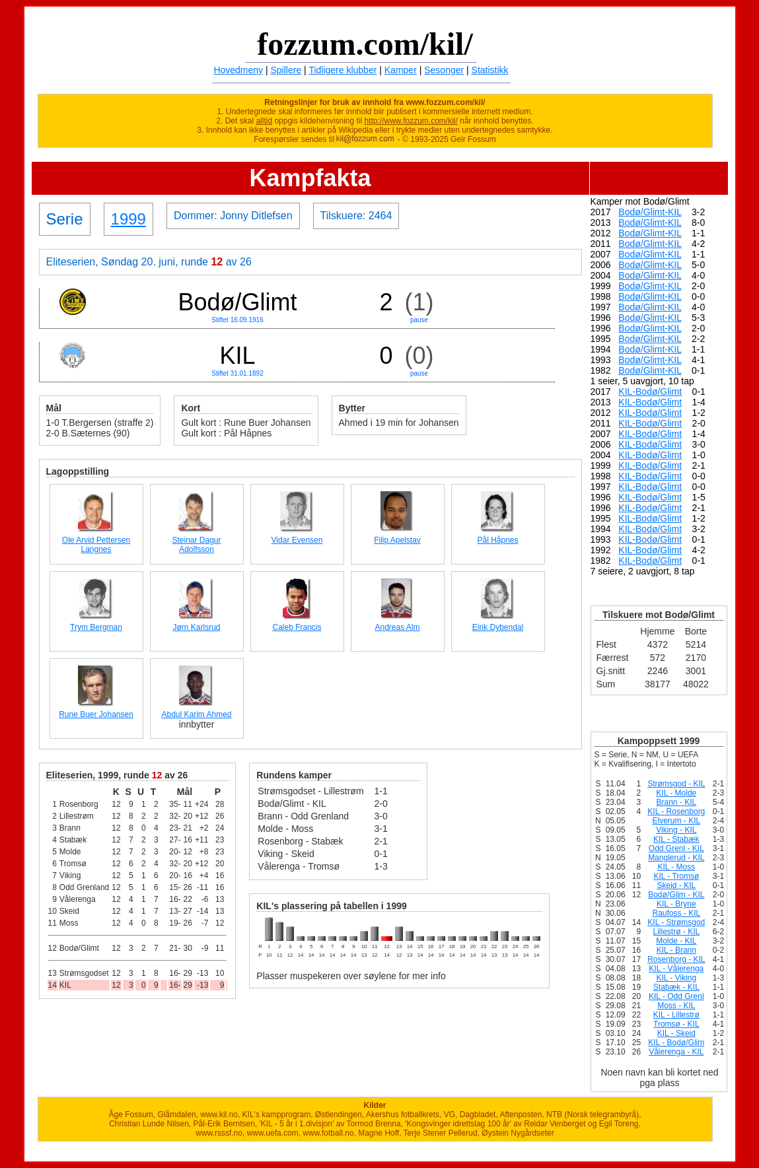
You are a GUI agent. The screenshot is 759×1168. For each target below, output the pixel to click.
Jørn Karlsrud (196, 627)
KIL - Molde (676, 793)
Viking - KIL (676, 830)
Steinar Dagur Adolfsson (196, 544)
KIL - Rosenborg (676, 811)
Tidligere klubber (342, 70)
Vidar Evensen (297, 540)
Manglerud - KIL (676, 857)
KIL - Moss (676, 867)
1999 (128, 219)
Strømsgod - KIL (676, 783)
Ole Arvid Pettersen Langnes (96, 544)
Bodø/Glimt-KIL (649, 212)
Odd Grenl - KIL (676, 848)
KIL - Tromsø (676, 876)
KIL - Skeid (676, 1033)
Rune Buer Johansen (96, 714)
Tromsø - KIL (676, 1024)
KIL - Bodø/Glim (676, 1042)
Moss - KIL (676, 1005)
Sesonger (444, 70)
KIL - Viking (676, 977)
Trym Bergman (96, 627)
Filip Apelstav (397, 540)
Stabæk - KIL (676, 987)
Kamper (400, 70)
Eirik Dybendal (497, 627)
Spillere (286, 70)
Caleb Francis (296, 627)
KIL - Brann (676, 950)
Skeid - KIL (676, 885)
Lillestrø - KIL (676, 931)
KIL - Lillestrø (676, 1014)
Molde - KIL (676, 940)
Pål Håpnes (497, 540)
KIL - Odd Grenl (676, 996)
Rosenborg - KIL (676, 959)
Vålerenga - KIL (676, 1051)
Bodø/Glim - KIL (676, 894)
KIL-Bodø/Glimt (650, 391)
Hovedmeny (238, 70)
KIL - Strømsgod (676, 922)
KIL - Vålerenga (676, 968)
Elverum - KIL (676, 820)
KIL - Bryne (676, 904)
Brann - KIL (676, 802)
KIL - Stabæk (676, 839)
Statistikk (490, 70)
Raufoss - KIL (676, 913)
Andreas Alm (397, 627)
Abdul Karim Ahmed (196, 714)
